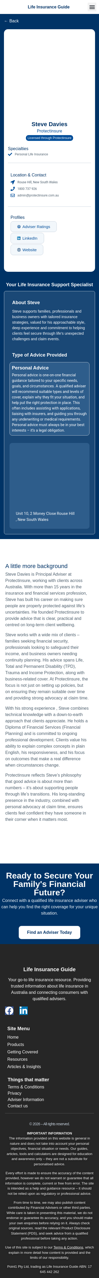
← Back (11, 21)
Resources (17, 1059)
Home (13, 1037)
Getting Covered (22, 1052)
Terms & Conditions (68, 1247)
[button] (92, 7)
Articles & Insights (24, 1066)
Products (15, 1044)
